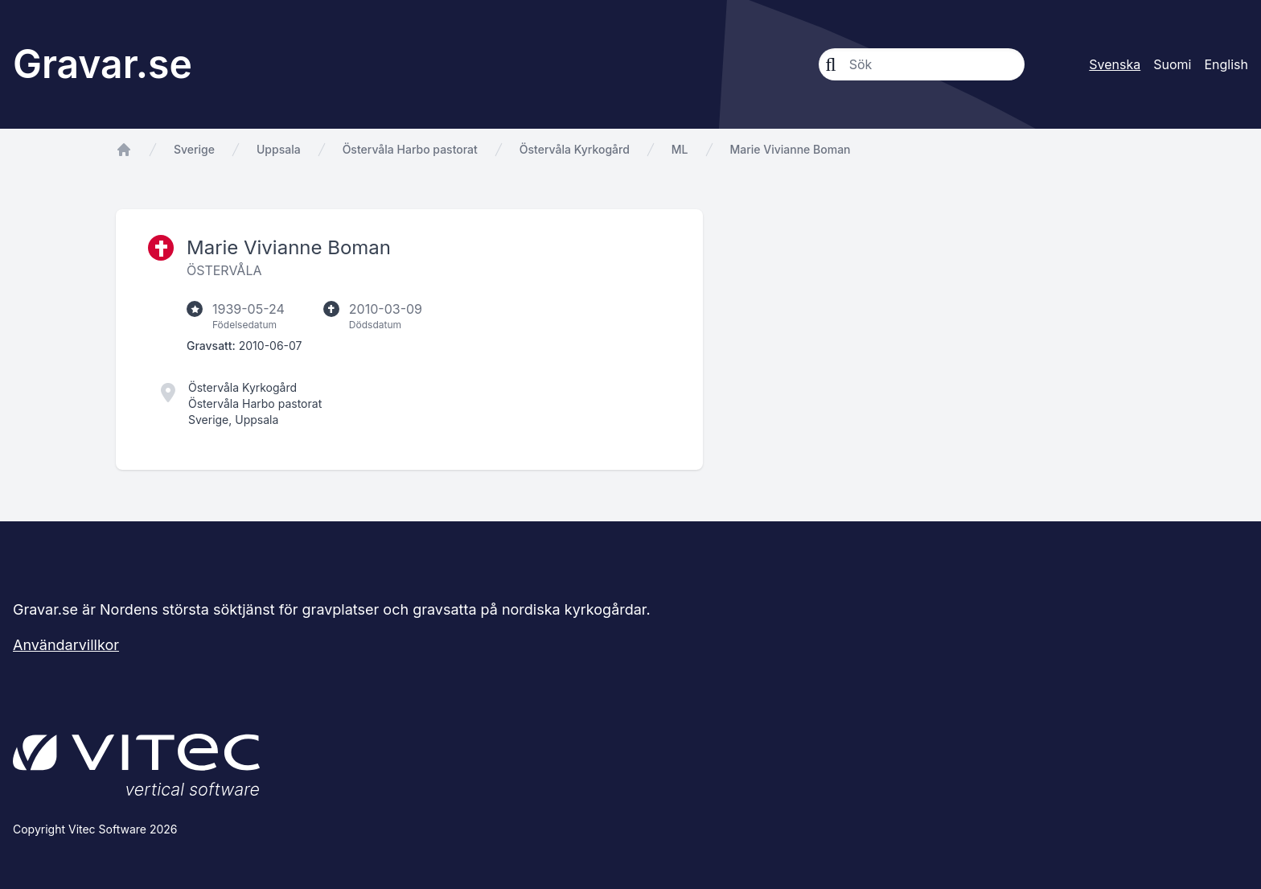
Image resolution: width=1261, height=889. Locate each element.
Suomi (1172, 64)
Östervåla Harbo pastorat (410, 149)
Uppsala (279, 149)
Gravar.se (102, 64)
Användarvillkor (66, 644)
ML (680, 149)
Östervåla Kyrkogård (575, 149)
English (1226, 64)
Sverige (194, 149)
